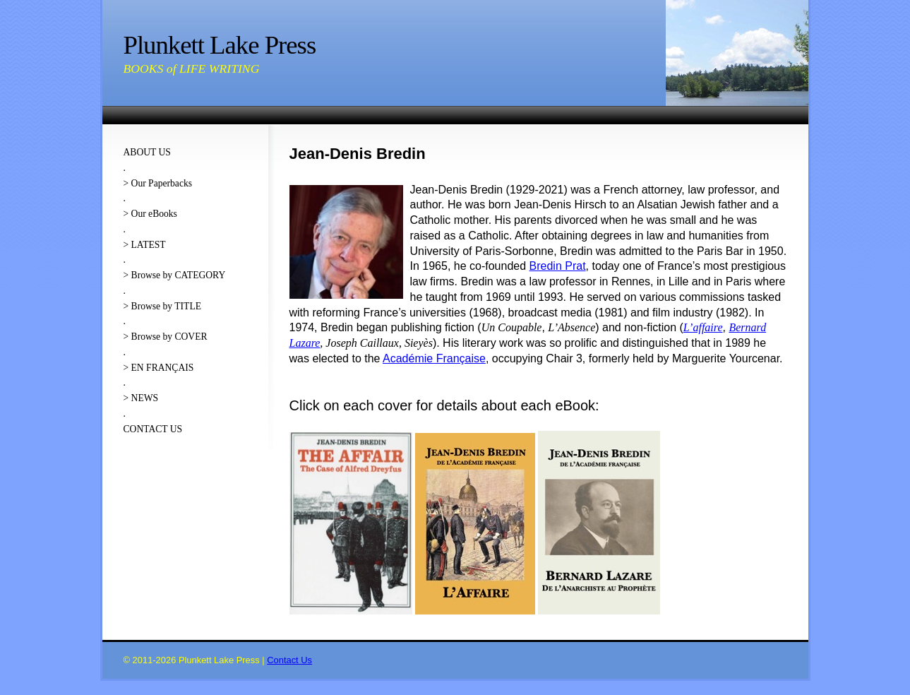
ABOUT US (147, 152)
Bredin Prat (557, 266)
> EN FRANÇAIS (159, 367)
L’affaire (703, 327)
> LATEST (145, 244)
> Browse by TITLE (162, 306)
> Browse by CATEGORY (175, 275)
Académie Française (434, 358)
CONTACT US (153, 429)
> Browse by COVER (166, 336)
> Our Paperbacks (158, 183)
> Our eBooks (150, 213)
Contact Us (289, 660)
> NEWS (141, 398)
